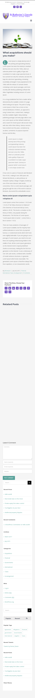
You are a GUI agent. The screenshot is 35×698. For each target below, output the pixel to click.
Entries (8, 593)
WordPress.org (9, 602)
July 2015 (7, 541)
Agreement (8, 629)
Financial (23, 271)
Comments (9, 597)
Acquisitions (8, 553)
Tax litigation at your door (12, 508)
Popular (8, 618)
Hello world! (8, 494)
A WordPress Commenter (12, 524)
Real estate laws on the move (14, 499)
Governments (9, 562)
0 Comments (26, 273)
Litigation (16, 636)
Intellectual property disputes (13, 512)
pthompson (7, 271)
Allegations (16, 629)
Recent (17, 618)
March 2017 (8, 537)
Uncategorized (18, 273)
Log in (6, 588)
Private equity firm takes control (14, 503)
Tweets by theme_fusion (11, 646)
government (8, 633)
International (6, 273)
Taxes (11, 273)
